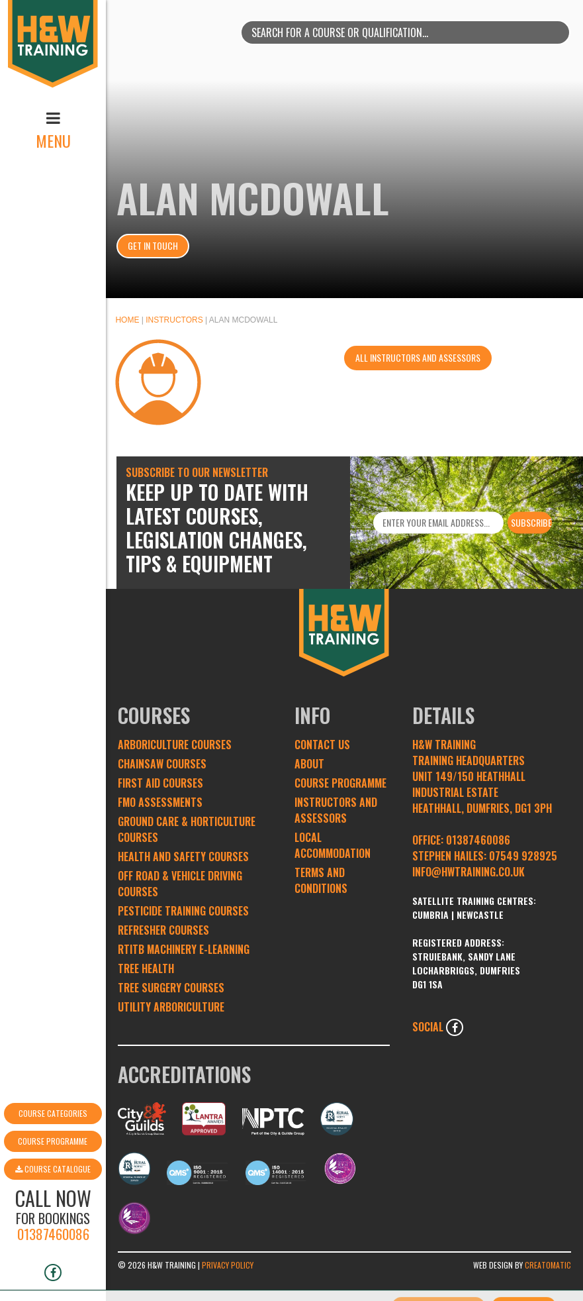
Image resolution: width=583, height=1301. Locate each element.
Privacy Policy (227, 1265)
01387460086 (53, 1184)
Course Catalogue (53, 1119)
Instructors (174, 320)
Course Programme (52, 1092)
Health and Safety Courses (183, 856)
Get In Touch (153, 245)
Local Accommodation (332, 845)
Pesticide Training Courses (183, 911)
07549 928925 (523, 856)
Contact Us (322, 745)
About (309, 764)
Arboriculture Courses (175, 745)
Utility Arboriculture (171, 1007)
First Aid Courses (160, 783)
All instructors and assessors (417, 357)
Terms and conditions (320, 880)
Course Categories (53, 1064)
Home (127, 320)
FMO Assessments (160, 802)
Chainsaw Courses (162, 764)
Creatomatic (548, 1265)
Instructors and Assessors (335, 810)
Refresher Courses (163, 930)
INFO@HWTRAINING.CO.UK (468, 872)
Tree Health (146, 968)
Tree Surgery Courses (171, 988)
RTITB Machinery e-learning (183, 949)
